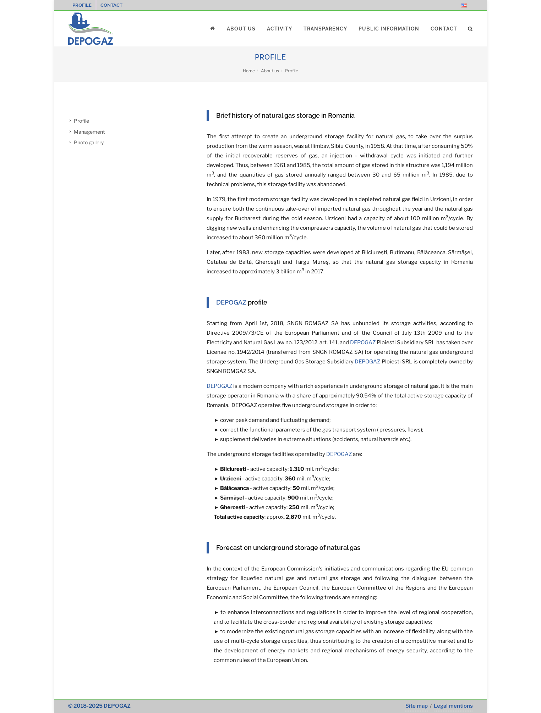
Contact (111, 5)
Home (249, 70)
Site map (416, 706)
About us (270, 70)
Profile (82, 5)
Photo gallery (89, 142)
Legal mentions (453, 706)
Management (89, 132)
